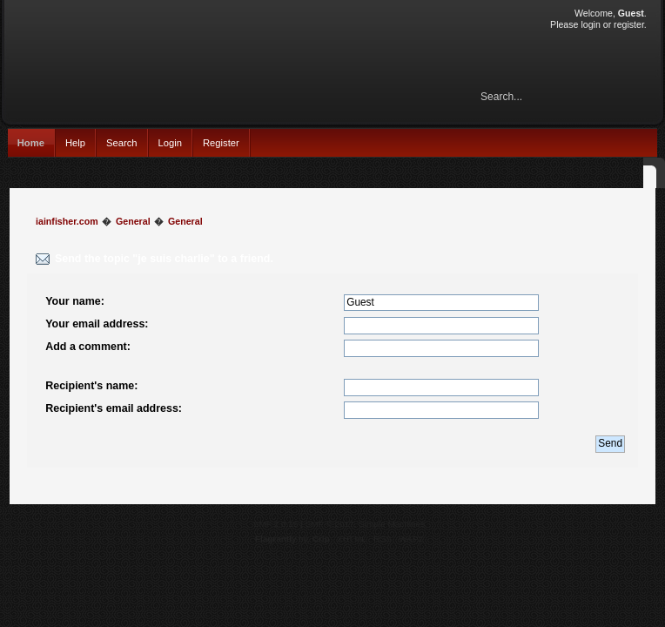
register (629, 24)
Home (30, 143)
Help (75, 143)
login (590, 24)
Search (122, 143)
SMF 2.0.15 (276, 524)
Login (170, 143)
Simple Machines (392, 524)
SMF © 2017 (330, 524)
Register (221, 143)
